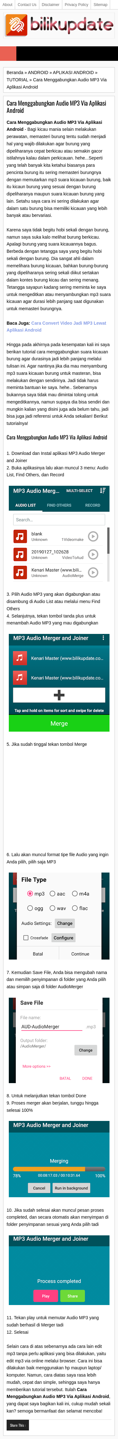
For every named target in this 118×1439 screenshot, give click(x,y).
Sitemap (100, 5)
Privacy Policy (76, 5)
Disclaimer (50, 5)
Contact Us (27, 5)
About (7, 5)
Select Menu (8, 53)
